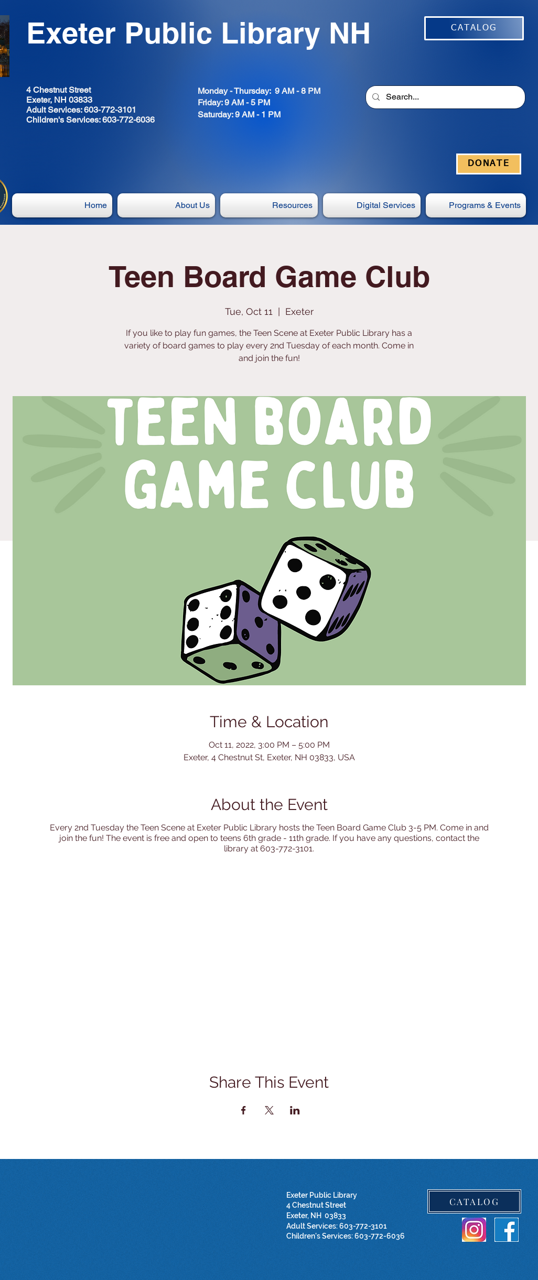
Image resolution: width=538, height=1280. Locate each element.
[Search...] (444, 97)
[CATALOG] (474, 28)
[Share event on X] (269, 1110)
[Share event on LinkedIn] (295, 1110)
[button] (371, 205)
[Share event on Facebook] (244, 1110)
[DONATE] (488, 164)
